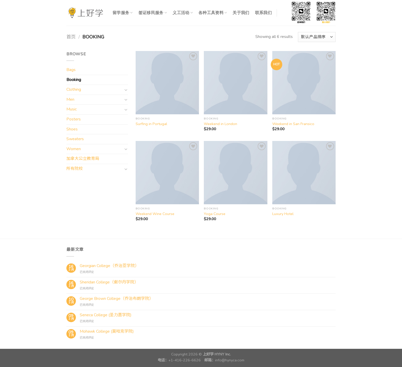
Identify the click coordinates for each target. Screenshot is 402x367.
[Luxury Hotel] (304, 172)
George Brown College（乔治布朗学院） (116, 298)
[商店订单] (317, 37)
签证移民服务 (152, 12)
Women (73, 149)
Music (71, 109)
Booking (73, 80)
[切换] (126, 90)
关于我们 (241, 13)
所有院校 (74, 168)
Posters (73, 119)
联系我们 (263, 13)
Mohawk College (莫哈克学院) (107, 331)
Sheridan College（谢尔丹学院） (109, 282)
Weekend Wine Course (155, 213)
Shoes (72, 129)
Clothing (73, 89)
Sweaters (75, 139)
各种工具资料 (212, 12)
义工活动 (183, 12)
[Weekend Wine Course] (167, 172)
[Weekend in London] (235, 82)
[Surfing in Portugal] (167, 82)
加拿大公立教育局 (82, 158)
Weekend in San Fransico (293, 123)
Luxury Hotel (283, 213)
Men (70, 99)
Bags (71, 70)
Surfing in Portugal (151, 123)
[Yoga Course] (235, 172)
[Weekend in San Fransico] (304, 82)
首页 (71, 37)
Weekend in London (220, 123)
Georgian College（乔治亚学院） (109, 265)
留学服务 (123, 12)
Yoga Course (214, 213)
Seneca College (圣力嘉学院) (106, 315)
